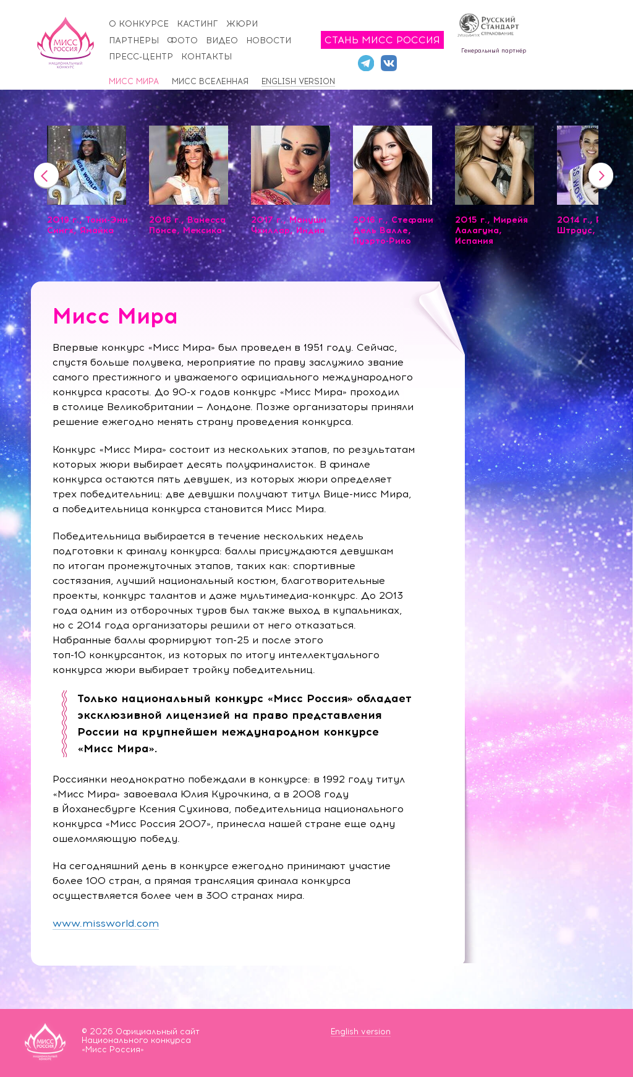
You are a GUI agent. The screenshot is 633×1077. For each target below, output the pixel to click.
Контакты (206, 56)
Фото (182, 40)
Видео (222, 40)
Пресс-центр (141, 56)
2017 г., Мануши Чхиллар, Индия (288, 225)
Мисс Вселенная (210, 81)
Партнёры (134, 40)
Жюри (242, 24)
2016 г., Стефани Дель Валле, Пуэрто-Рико (393, 230)
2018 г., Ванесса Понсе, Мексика (187, 225)
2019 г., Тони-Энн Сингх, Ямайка (87, 225)
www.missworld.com (106, 923)
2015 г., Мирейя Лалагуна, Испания (491, 230)
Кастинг (197, 24)
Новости (268, 40)
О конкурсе (139, 24)
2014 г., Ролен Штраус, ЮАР (590, 225)
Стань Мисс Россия (382, 40)
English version (298, 81)
